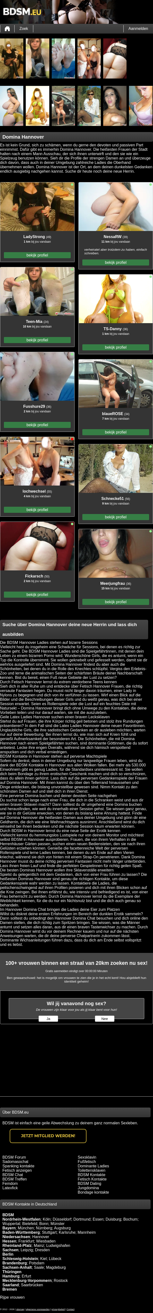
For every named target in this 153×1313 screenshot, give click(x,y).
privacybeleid (58, 1309)
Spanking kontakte (18, 1166)
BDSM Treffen (14, 1179)
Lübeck (55, 1259)
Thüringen (11, 1272)
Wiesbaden (46, 1241)
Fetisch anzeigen (17, 1170)
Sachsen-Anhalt (17, 1267)
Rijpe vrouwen (12, 1297)
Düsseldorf (62, 1219)
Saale (39, 1267)
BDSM (8, 1215)
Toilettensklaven (91, 1170)
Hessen (9, 1241)
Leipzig (27, 1250)
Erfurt (26, 1276)
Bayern (9, 1228)
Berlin (7, 1254)
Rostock (61, 1280)
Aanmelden (138, 29)
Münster (58, 1224)
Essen (98, 1219)
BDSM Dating (89, 1183)
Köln (47, 1219)
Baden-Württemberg (21, 1232)
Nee (104, 1019)
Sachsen (10, 1250)
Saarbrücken (32, 1285)
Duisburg (113, 1219)
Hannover (40, 1237)
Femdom (10, 1183)
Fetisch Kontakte (92, 1179)
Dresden (42, 1250)
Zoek (23, 29)
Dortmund (81, 1219)
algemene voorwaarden (38, 1309)
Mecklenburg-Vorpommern (26, 1280)
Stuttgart (49, 1232)
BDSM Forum (14, 1157)
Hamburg (10, 1276)
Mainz (39, 1245)
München (26, 1228)
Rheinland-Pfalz (17, 1245)
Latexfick (10, 1188)
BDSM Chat (12, 1175)
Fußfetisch (87, 1162)
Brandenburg (14, 1263)
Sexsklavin (87, 1157)
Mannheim (86, 1232)
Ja (48, 1019)
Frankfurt (26, 1241)
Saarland (10, 1285)
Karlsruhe (67, 1232)
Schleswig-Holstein (20, 1259)
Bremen (9, 1289)
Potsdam (36, 1263)
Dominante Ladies (93, 1166)
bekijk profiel (37, 255)
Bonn (43, 1224)
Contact (70, 1309)
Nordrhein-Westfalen (21, 1219)
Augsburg (62, 1228)
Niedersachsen (16, 1237)
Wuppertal (11, 1224)
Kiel (43, 1259)
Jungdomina (88, 1188)
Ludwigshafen (58, 1245)
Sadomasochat (15, 1162)
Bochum (130, 1219)
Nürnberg (44, 1228)
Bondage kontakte (93, 1192)
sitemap (20, 1309)
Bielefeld (29, 1224)
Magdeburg (56, 1267)
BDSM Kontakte (91, 1175)
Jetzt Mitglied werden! (48, 1136)
